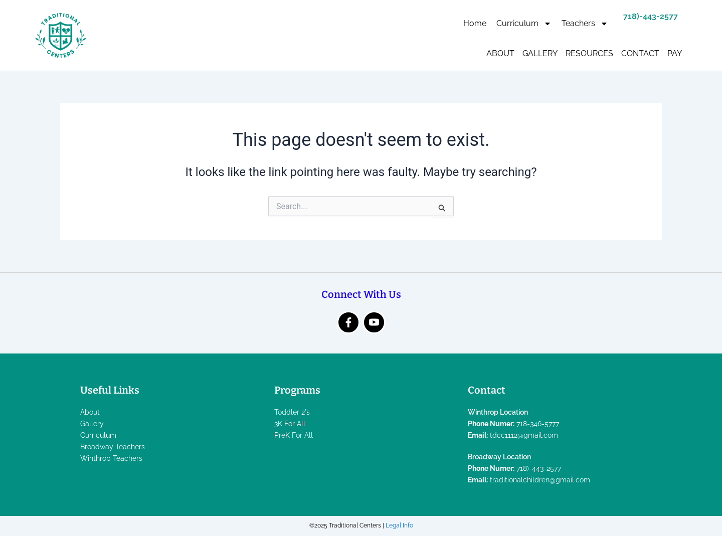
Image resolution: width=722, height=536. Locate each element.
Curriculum (524, 24)
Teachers (585, 24)
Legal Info (399, 525)
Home (474, 23)
